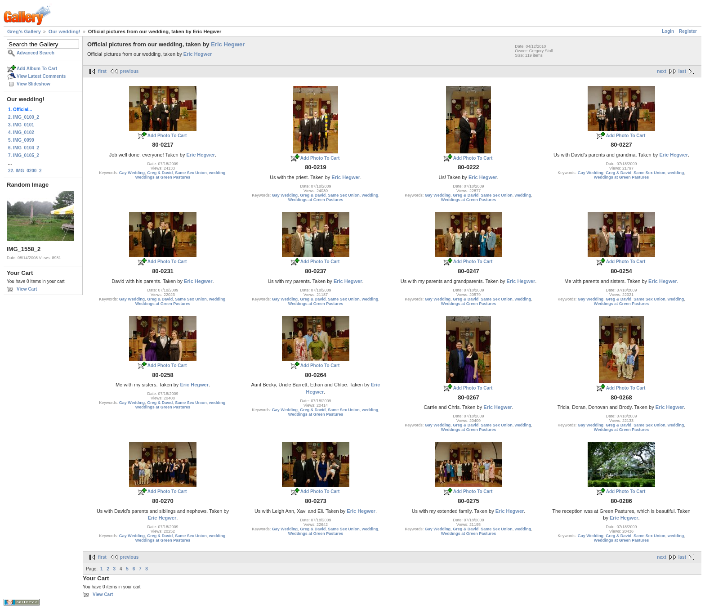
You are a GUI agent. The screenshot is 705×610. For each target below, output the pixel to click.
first (102, 71)
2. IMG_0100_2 (23, 117)
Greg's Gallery (24, 31)
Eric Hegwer (228, 44)
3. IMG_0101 (21, 124)
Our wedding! (64, 31)
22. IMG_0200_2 (25, 170)
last (682, 71)
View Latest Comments (41, 76)
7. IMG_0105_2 (23, 155)
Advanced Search (35, 52)
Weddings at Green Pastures (162, 177)
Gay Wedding (132, 172)
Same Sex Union (191, 172)
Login (668, 31)
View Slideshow (33, 83)
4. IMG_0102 (21, 132)
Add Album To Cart (37, 68)
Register (688, 31)
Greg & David (160, 172)
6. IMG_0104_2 (23, 147)
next (661, 71)
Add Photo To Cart (167, 135)
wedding (217, 172)
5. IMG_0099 (21, 140)
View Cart (27, 289)
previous (129, 71)
